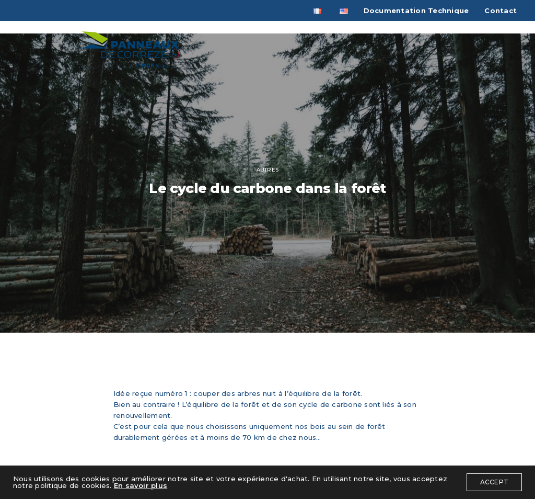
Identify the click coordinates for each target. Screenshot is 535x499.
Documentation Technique (416, 10)
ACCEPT (494, 482)
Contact (500, 10)
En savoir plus (140, 485)
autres (267, 170)
